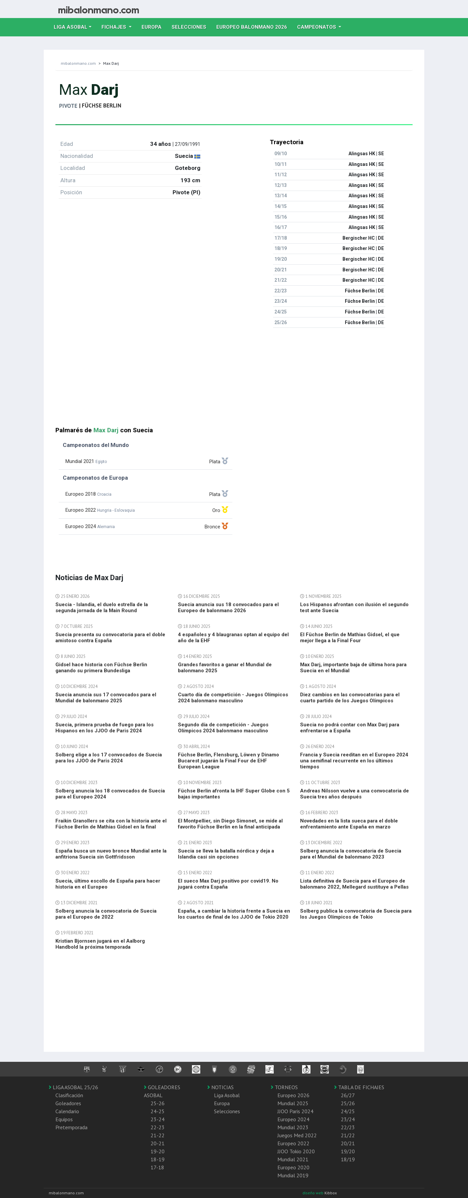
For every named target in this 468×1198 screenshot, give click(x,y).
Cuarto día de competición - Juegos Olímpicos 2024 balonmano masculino (233, 698)
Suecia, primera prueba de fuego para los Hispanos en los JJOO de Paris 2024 (104, 728)
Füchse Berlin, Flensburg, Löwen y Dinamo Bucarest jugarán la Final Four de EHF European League (228, 761)
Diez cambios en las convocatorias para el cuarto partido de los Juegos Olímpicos (350, 698)
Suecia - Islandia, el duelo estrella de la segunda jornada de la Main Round (101, 608)
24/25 (348, 1111)
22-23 (158, 1127)
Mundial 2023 (292, 1127)
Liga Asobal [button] (70, 27)
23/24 (348, 1119)
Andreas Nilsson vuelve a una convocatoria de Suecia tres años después (354, 794)
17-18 (157, 1167)
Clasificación (69, 1095)
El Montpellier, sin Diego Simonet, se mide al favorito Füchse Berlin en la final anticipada (230, 824)
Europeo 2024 (293, 1119)
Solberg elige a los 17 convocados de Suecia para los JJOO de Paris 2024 (108, 758)
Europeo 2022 (293, 1143)
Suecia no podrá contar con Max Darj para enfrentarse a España (349, 728)
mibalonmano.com (78, 63)
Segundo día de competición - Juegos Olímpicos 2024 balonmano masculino (223, 728)
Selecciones (191, 26)
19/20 (348, 1151)
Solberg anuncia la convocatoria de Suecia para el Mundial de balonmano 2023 (350, 854)
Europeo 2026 (293, 1095)
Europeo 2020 (293, 1167)
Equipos (64, 1119)
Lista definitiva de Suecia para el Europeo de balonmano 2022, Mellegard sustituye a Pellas (354, 884)
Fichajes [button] (114, 27)
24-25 (158, 1111)
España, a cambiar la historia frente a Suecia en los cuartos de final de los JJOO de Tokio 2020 (234, 914)
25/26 (348, 1103)
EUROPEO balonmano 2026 (254, 26)
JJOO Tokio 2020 (296, 1151)
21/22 (348, 1135)
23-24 (158, 1119)
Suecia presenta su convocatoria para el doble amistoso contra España (110, 638)
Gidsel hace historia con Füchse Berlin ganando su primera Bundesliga (101, 668)
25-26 (158, 1103)
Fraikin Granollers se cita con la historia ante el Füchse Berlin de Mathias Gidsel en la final (111, 824)
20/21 (348, 1143)
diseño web (313, 1192)
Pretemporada (71, 1127)
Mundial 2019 (292, 1175)
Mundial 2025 (292, 1103)
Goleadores (68, 1103)
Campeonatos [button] (317, 27)
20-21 (158, 1143)
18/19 (348, 1159)
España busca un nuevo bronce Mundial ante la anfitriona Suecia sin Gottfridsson (111, 854)
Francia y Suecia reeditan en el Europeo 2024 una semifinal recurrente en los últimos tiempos (354, 761)
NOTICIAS (220, 1087)
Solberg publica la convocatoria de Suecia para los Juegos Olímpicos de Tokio (356, 914)
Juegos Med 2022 (297, 1135)
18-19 (158, 1159)
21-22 (158, 1135)
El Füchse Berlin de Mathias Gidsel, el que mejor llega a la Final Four (350, 638)
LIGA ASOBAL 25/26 (73, 1087)
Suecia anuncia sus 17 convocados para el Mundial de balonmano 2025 (105, 698)
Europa (154, 26)
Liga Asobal (227, 1095)
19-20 (158, 1151)
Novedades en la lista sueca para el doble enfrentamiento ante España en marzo (349, 824)
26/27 (348, 1095)
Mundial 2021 (292, 1159)
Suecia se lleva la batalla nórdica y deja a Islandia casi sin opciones (226, 854)
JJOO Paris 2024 (295, 1111)
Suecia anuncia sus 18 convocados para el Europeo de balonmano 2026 (228, 608)
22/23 (348, 1127)
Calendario (67, 1111)
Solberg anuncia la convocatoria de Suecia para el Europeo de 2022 (106, 914)
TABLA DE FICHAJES (359, 1087)
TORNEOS (284, 1087)
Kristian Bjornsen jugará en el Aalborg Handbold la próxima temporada (100, 944)
